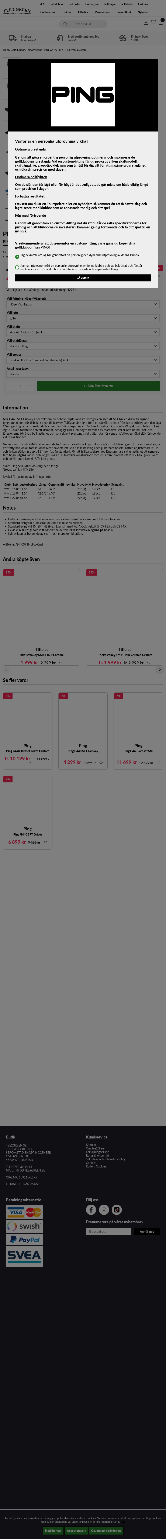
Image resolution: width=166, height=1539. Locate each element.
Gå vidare (83, 278)
